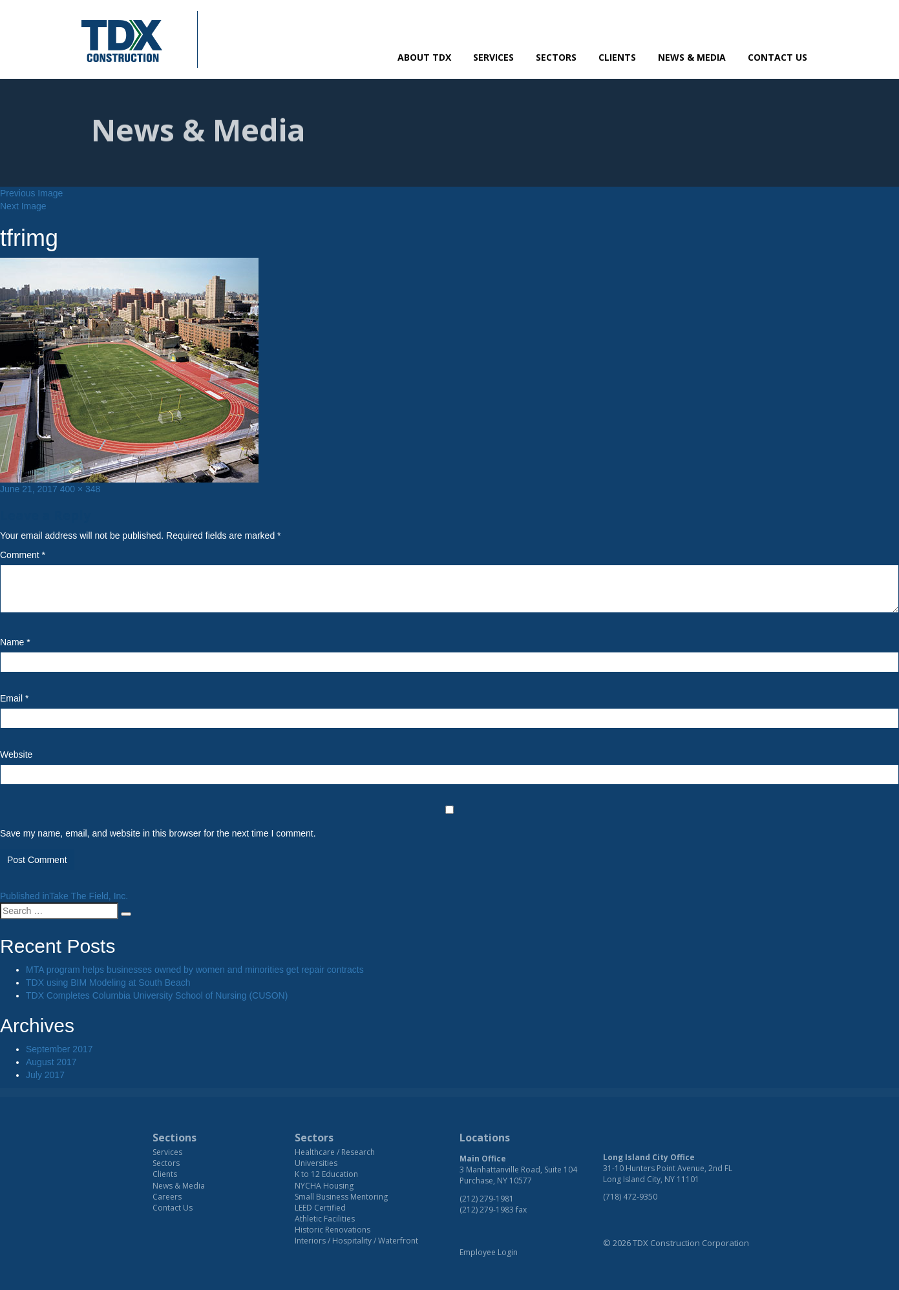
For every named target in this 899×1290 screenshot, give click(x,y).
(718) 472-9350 (630, 1196)
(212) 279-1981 (487, 1198)
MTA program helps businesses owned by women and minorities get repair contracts (195, 969)
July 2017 (45, 1075)
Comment (22, 555)
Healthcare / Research (335, 1152)
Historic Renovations (332, 1229)
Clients (617, 57)
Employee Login (489, 1252)
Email (14, 698)
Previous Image (31, 193)
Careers (167, 1196)
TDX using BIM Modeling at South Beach (108, 982)
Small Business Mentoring (341, 1196)
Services (493, 57)
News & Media (692, 57)
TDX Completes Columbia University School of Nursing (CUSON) (157, 995)
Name (15, 642)
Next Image (23, 206)
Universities (316, 1163)
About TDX (424, 57)
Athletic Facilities (325, 1218)
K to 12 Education (326, 1174)
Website (16, 754)
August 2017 (51, 1062)
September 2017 (59, 1049)
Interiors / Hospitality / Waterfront (356, 1240)
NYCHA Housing (324, 1185)
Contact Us (777, 57)
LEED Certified (320, 1207)
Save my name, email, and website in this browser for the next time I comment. (158, 833)
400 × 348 (80, 489)
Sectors (556, 57)
